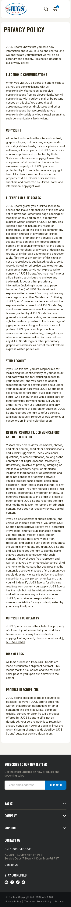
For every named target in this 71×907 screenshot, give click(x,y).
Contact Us (11, 864)
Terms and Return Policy (37, 901)
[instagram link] (18, 882)
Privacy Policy (13, 901)
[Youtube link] (6, 882)
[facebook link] (12, 882)
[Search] (46, 9)
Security (59, 901)
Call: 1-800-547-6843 (18, 849)
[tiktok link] (23, 882)
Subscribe (55, 785)
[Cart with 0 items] (55, 9)
